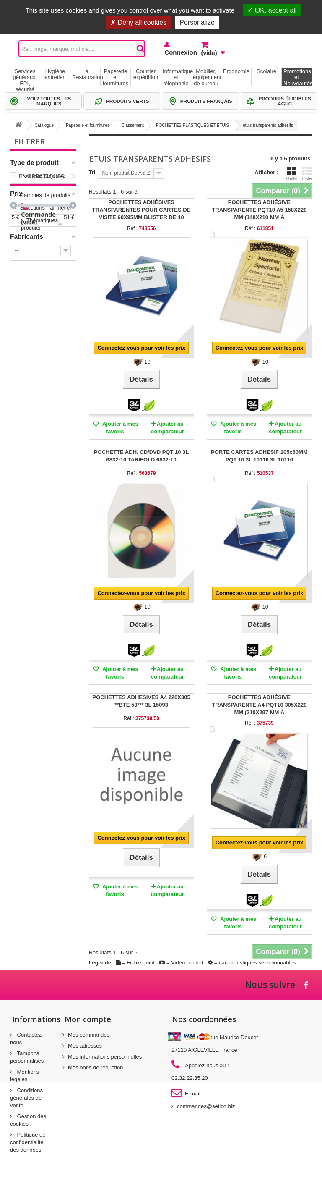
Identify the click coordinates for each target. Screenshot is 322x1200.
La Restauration (86, 74)
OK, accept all (271, 10)
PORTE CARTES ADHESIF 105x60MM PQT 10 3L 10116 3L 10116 (259, 456)
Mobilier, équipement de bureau (207, 77)
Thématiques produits (46, 322)
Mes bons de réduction (95, 1067)
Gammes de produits (45, 296)
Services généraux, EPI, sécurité (25, 77)
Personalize (197, 22)
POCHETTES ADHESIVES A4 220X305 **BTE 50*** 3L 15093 (141, 701)
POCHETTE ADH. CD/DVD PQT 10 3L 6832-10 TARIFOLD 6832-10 (141, 456)
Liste (307, 173)
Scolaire (266, 71)
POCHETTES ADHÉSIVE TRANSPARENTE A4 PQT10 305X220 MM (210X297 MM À (259, 704)
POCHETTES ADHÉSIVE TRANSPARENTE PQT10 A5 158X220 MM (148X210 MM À (259, 209)
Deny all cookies (138, 22)
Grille (291, 173)
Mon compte (88, 1019)
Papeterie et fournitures (115, 77)
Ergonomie (236, 71)
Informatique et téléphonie (177, 77)
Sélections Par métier (46, 309)
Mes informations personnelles (105, 1056)
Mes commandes (88, 1035)
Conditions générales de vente (26, 1097)
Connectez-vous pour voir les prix (141, 348)
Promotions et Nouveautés (297, 77)
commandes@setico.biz (206, 1106)
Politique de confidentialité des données (28, 1142)
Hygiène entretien (55, 74)
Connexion (176, 52)
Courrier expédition (145, 74)
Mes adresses (85, 1046)
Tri (92, 172)
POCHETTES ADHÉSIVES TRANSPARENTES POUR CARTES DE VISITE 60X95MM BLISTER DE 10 (141, 209)
